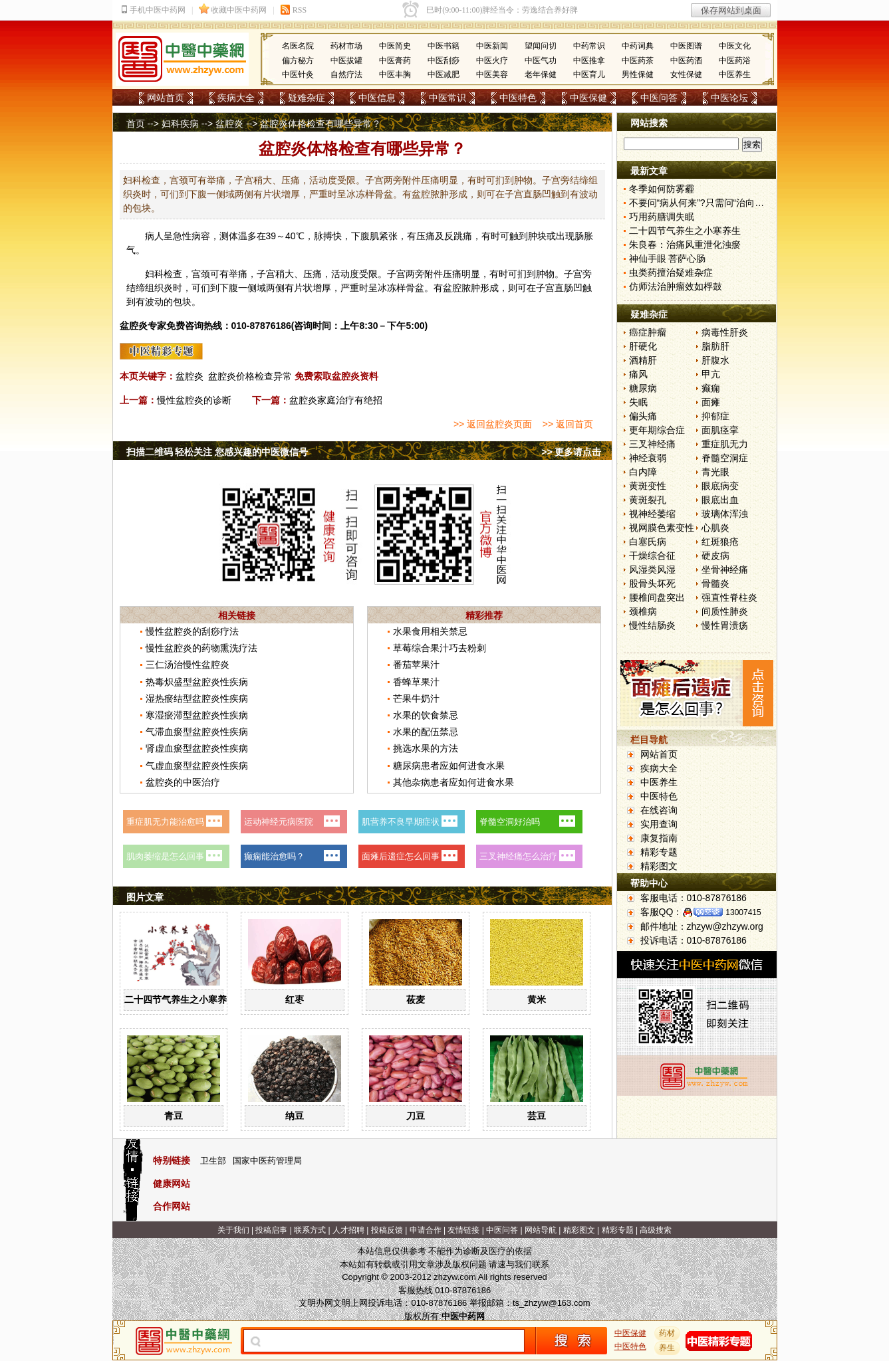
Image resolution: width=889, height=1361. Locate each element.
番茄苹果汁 (416, 664)
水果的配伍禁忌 (425, 731)
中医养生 (735, 74)
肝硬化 (643, 346)
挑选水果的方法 (425, 748)
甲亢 (710, 374)
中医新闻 (492, 46)
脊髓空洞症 (724, 458)
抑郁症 (715, 416)
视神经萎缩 (652, 513)
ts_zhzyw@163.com (551, 1303)
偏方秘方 (298, 60)
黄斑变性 (647, 485)
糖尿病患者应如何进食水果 (449, 765)
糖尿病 (643, 388)
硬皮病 (715, 555)
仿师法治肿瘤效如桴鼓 (675, 286)
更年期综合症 (657, 430)
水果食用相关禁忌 (430, 631)
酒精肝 (643, 360)
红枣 (294, 999)
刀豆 (415, 1115)
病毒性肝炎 (724, 332)
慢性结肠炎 (652, 625)
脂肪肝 (715, 346)
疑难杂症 (306, 97)
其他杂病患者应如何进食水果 (453, 782)
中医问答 (659, 97)
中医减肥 (443, 74)
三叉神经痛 (652, 444)
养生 (667, 1347)
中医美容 (492, 74)
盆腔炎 (229, 123)
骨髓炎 (715, 583)
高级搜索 (656, 1230)
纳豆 (294, 1115)
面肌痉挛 (720, 430)
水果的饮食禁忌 (425, 715)
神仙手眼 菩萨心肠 (667, 258)
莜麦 (415, 999)
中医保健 (588, 97)
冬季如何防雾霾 (661, 188)
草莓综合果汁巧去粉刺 (439, 648)
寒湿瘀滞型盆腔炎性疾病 (197, 715)
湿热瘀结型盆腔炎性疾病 (197, 698)
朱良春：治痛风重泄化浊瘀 (685, 244)
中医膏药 (395, 60)
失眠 (638, 402)
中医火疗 (492, 60)
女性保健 (686, 74)
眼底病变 (720, 485)
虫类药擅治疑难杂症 (671, 272)
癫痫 (710, 388)
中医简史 (395, 46)
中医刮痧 (443, 60)
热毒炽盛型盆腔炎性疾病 (197, 682)
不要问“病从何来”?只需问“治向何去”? (705, 202)
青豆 (173, 1115)
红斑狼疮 (720, 541)
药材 (667, 1333)
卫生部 (213, 1161)
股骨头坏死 (652, 583)
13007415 (743, 912)
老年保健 (541, 74)
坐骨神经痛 (724, 569)
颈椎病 (643, 611)
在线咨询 (659, 810)
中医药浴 (735, 60)
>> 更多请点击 (571, 452)
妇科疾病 (180, 123)
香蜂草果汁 (416, 682)
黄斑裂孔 (647, 499)
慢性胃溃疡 (724, 625)
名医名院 (298, 46)
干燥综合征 (652, 555)
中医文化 (735, 46)
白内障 (643, 472)
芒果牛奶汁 (416, 698)
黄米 (536, 999)
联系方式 (310, 1230)
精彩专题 (659, 852)
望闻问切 (541, 46)
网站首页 (165, 97)
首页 (135, 123)
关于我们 (233, 1230)
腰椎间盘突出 (657, 597)
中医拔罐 (346, 60)
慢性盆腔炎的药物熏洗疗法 (201, 648)
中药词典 (638, 46)
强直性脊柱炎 (729, 597)
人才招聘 (348, 1230)
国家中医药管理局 (267, 1161)
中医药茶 (638, 60)
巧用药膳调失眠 (661, 216)
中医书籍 (443, 46)
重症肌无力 (724, 444)
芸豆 (536, 1115)
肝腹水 (715, 360)
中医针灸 (298, 74)
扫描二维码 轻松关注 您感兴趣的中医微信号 (217, 452)
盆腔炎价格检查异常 (250, 376)
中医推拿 (589, 60)
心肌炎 (715, 527)
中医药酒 (686, 60)
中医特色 (518, 97)
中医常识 (447, 97)
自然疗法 (346, 74)
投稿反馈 (387, 1230)
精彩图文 (659, 866)
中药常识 (589, 46)
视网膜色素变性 (661, 527)
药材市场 (346, 46)
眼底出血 (720, 499)
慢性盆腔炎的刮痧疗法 (192, 631)
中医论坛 (729, 97)
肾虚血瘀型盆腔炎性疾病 (197, 748)
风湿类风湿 (652, 569)
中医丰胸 (395, 74)
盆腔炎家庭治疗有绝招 (335, 400)
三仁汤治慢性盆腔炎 (187, 664)
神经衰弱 (647, 458)
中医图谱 (686, 46)
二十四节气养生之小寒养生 (180, 999)
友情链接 (463, 1230)
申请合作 (426, 1230)
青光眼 (715, 472)
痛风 (638, 374)
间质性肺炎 (724, 611)
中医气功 (541, 60)
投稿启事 (271, 1230)
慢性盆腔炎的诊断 (194, 400)
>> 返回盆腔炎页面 (492, 424)
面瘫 (710, 402)
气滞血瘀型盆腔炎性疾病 (197, 731)
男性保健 (638, 74)
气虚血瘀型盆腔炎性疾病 (197, 765)
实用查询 (659, 824)
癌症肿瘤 (647, 332)
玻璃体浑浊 (724, 513)
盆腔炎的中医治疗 (183, 782)
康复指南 (659, 838)
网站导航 (541, 1230)
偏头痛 (643, 416)
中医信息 (377, 97)
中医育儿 (589, 74)
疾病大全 (236, 97)
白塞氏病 (647, 541)
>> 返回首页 (568, 424)
